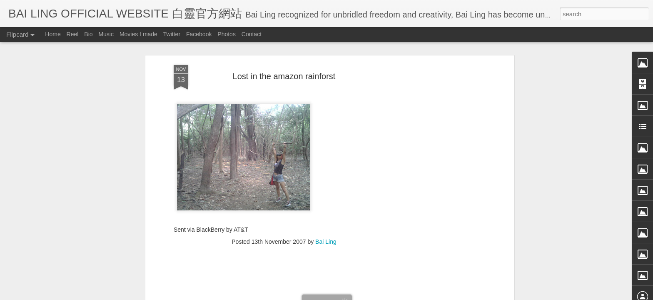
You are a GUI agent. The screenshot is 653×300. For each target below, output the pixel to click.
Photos (226, 34)
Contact (252, 34)
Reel (73, 34)
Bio (88, 34)
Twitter (171, 34)
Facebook (199, 34)
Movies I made (138, 34)
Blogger (378, 294)
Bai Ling (325, 119)
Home (52, 34)
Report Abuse (402, 294)
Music (106, 34)
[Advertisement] (284, 173)
